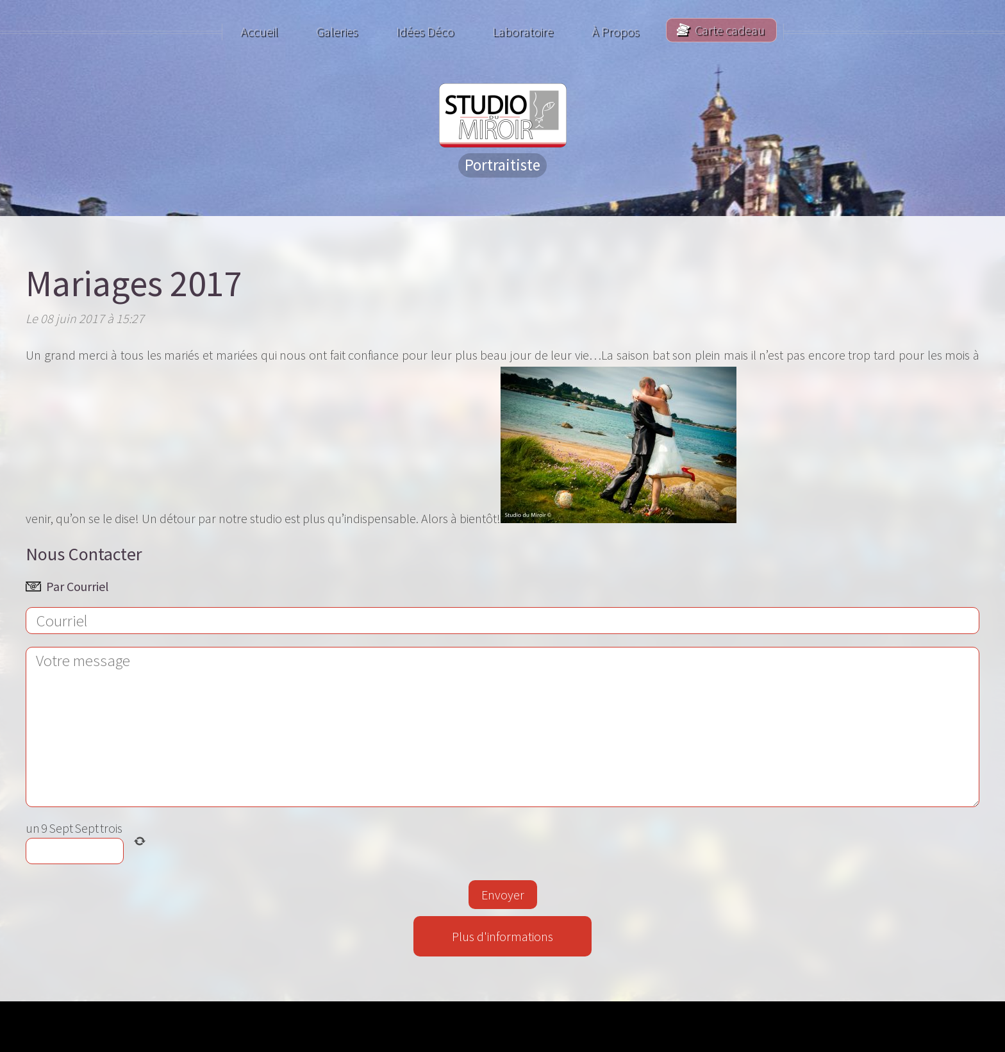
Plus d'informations (502, 936)
